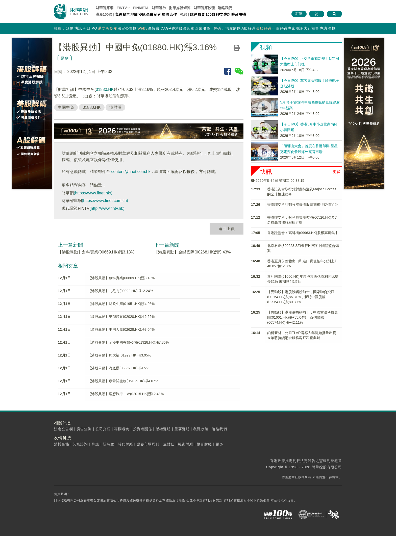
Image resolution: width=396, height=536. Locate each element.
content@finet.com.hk (130, 171)
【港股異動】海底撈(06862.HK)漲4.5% (118, 368)
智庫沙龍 (204, 8)
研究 (157, 14)
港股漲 (115, 107)
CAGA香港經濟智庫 (177, 28)
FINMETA (140, 8)
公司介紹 (103, 429)
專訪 (323, 28)
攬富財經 (204, 444)
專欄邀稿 (121, 429)
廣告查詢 (84, 429)
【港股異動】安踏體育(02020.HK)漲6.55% (121, 317)
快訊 (78, 28)
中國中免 (66, 107)
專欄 (332, 28)
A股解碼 (248, 28)
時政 (234, 14)
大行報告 (311, 28)
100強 (210, 14)
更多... (221, 444)
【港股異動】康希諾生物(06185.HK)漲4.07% (123, 381)
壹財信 (169, 444)
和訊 (95, 444)
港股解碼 (233, 28)
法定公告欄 (127, 28)
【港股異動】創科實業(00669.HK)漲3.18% (96, 252)
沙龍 (141, 14)
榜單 (126, 14)
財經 (193, 14)
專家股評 (295, 28)
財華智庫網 (104, 8)
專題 (227, 14)
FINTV (122, 8)
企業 (149, 14)
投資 (201, 14)
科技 (219, 14)
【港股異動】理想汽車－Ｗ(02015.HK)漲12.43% (126, 394)
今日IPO (90, 28)
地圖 (134, 14)
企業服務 (202, 28)
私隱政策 (200, 429)
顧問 (165, 14)
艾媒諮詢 (80, 444)
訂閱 (299, 14)
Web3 (142, 28)
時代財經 (125, 444)
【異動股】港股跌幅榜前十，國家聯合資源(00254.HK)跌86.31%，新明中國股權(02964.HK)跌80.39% (300, 297)
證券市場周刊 (148, 444)
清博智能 (61, 444)
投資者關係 (142, 429)
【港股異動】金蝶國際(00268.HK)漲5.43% (192, 252)
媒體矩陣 (179, 8)
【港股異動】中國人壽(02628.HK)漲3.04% (121, 329)
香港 (242, 14)
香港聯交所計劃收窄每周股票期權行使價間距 (302, 204)
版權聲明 (163, 429)
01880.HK (105, 89)
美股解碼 (263, 28)
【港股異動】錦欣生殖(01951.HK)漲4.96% (121, 304)
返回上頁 (226, 228)
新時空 (108, 444)
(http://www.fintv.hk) (106, 208)
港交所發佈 (107, 28)
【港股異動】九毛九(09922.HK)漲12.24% (120, 291)
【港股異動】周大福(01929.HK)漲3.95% (119, 355)
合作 (173, 14)
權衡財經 (185, 444)
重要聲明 (182, 429)
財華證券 (159, 8)
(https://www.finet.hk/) (93, 193)
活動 (70, 28)
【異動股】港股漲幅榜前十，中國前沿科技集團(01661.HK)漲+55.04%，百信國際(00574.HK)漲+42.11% (302, 317)
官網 (118, 14)
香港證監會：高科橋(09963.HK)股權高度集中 (302, 233)
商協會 (154, 28)
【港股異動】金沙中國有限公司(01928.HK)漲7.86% (128, 342)
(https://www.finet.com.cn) (105, 200)
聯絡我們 (225, 8)
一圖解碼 (279, 28)
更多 (337, 171)
